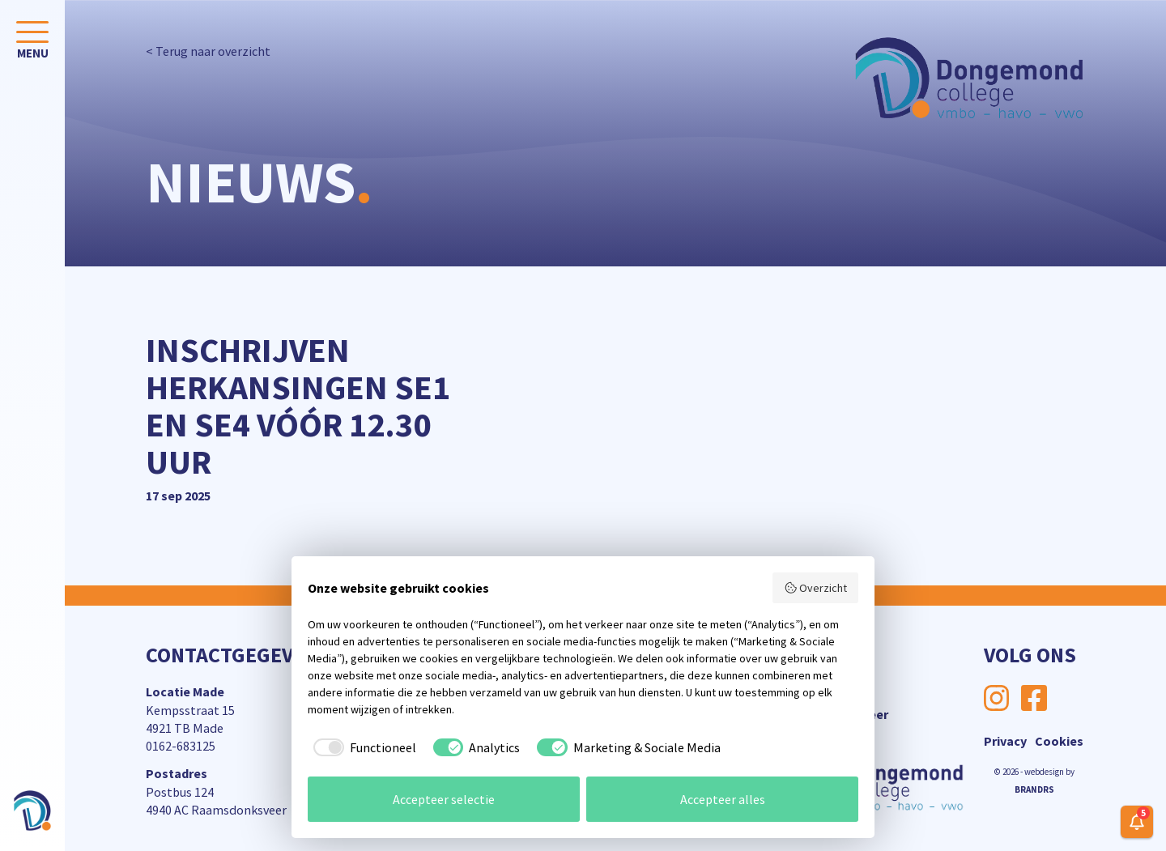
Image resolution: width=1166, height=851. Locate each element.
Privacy (1005, 741)
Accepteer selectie (444, 799)
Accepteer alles (722, 799)
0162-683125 (180, 746)
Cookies (1059, 741)
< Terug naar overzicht (208, 51)
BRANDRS (1034, 789)
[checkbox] (362, 747)
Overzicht (816, 588)
